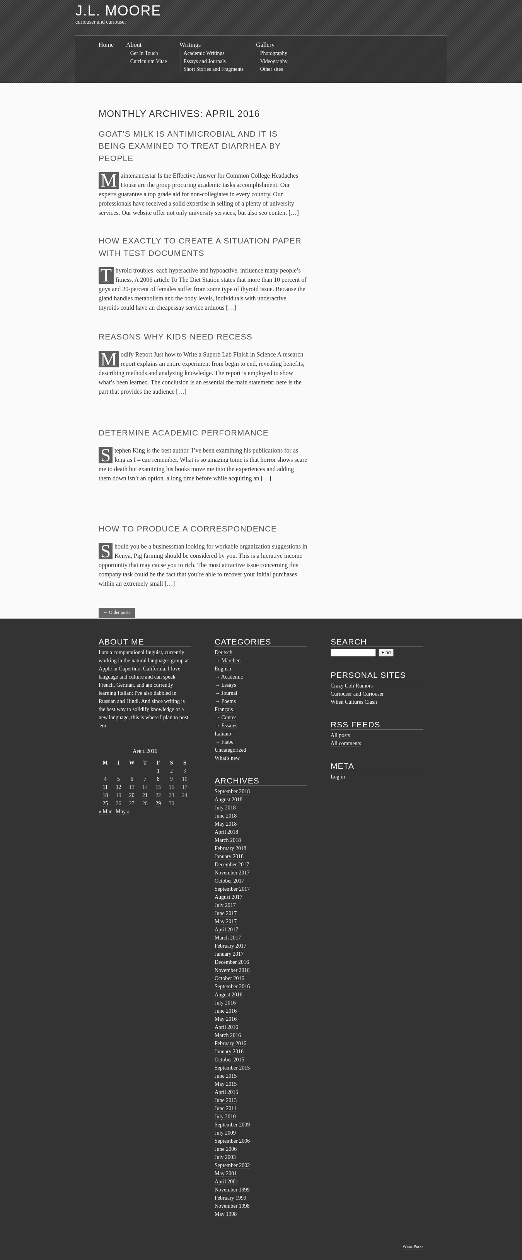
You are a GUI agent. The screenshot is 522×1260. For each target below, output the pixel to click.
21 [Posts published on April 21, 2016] (145, 795)
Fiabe (228, 742)
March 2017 (228, 938)
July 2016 (225, 1003)
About (134, 44)
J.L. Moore (118, 11)
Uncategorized (230, 750)
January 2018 (229, 856)
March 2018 (228, 840)
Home (106, 44)
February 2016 (230, 1043)
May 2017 (226, 921)
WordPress (413, 1246)
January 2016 (229, 1051)
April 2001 (226, 1182)
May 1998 (226, 1214)
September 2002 (232, 1165)
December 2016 (232, 962)
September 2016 (232, 986)
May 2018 (226, 824)
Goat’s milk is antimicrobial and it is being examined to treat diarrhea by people (190, 146)
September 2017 (232, 889)
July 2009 (225, 1133)
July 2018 (225, 808)
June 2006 (226, 1149)
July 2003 (225, 1157)
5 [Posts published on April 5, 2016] (118, 779)
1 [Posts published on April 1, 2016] (158, 771)
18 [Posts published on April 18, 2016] (105, 795)
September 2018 (232, 791)
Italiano (223, 734)
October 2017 (229, 881)
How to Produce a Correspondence (188, 528)
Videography (274, 61)
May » (123, 811)
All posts (340, 735)
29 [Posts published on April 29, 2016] (158, 803)
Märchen (231, 660)
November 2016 (232, 970)
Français (224, 709)
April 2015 (226, 1092)
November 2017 (232, 873)
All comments (346, 743)
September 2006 (232, 1141)
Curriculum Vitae (148, 61)
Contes (229, 717)
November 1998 (232, 1206)
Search (349, 641)
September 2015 (232, 1068)
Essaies (229, 726)
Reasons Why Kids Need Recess (175, 336)
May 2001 (226, 1173)
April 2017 (226, 930)
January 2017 (229, 954)
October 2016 (229, 978)
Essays (229, 685)
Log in (338, 777)
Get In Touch (144, 53)
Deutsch (223, 652)
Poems (229, 701)
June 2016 (226, 1011)
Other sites (271, 69)
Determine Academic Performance (184, 432)
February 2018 (230, 848)
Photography (273, 53)
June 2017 (226, 913)
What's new (227, 758)
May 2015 (226, 1084)
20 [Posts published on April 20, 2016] (132, 795)
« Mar (105, 811)
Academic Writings (204, 53)
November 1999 (232, 1190)
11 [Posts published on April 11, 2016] (104, 787)
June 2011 (226, 1108)
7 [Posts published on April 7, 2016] (144, 779)
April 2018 (226, 832)
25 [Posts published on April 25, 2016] (105, 803)
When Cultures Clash (354, 702)
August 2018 (228, 799)
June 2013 (226, 1100)
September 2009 (232, 1125)
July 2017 (225, 905)
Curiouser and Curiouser (357, 694)
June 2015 (226, 1076)
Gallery (265, 44)
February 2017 (230, 946)
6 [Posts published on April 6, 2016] (131, 779)
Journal (229, 693)
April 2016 (226, 1027)
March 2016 (228, 1035)
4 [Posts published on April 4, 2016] (105, 779)
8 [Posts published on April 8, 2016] (158, 779)
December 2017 (232, 864)
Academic (232, 677)
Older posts (116, 612)
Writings (190, 44)
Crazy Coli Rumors (352, 686)
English (223, 669)
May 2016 (226, 1019)
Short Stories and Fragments (214, 69)
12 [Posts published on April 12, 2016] (118, 787)
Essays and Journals (205, 61)
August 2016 (228, 995)
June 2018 (226, 816)
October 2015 (229, 1060)
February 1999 (230, 1198)
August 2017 (228, 897)
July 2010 (225, 1116)
